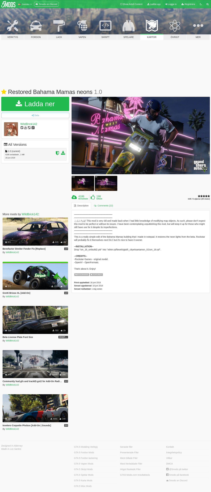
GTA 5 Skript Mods (83, 469)
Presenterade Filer (129, 452)
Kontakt (170, 447)
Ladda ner (35, 104)
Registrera (188, 4)
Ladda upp (154, 4)
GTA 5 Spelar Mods (83, 475)
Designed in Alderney (12, 445)
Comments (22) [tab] (103, 205)
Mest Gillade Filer (129, 458)
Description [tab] (81, 205)
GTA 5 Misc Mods (82, 486)
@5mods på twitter (177, 469)
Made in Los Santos (11, 449)
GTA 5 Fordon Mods (84, 452)
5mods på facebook (177, 474)
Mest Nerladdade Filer (131, 463)
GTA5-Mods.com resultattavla (135, 475)
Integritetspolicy (174, 452)
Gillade (99, 199)
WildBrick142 (28, 124)
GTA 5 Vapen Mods (83, 463)
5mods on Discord (176, 480)
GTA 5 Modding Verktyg (86, 447)
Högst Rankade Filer (130, 469)
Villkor (169, 458)
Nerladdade (83, 199)
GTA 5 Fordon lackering (86, 458)
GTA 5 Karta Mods (83, 480)
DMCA (169, 463)
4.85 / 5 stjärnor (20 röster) (199, 199)
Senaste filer (126, 447)
